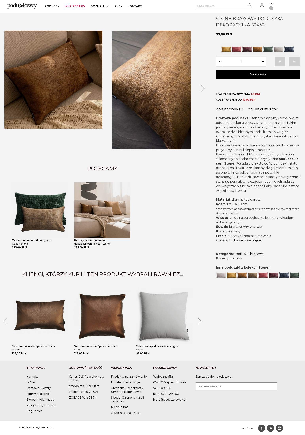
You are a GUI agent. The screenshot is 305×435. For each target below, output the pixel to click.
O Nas (31, 382)
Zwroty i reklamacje (41, 399)
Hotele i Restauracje (125, 382)
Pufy (118, 6)
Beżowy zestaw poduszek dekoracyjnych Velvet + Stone (92, 242)
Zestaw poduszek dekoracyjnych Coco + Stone (32, 242)
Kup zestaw (75, 6)
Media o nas (119, 407)
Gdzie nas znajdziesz (125, 413)
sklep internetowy (29, 427)
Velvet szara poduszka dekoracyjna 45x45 (157, 348)
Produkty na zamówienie (129, 376)
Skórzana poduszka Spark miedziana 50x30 (34, 348)
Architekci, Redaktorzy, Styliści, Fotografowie (127, 390)
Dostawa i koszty (39, 388)
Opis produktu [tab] (229, 108)
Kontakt (135, 6)
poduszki (52, 6)
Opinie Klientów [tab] (263, 108)
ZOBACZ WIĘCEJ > (83, 397)
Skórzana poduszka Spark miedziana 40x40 (96, 348)
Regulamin (34, 411)
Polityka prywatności (41, 405)
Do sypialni (99, 6)
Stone (237, 257)
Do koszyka (258, 74)
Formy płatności (38, 394)
